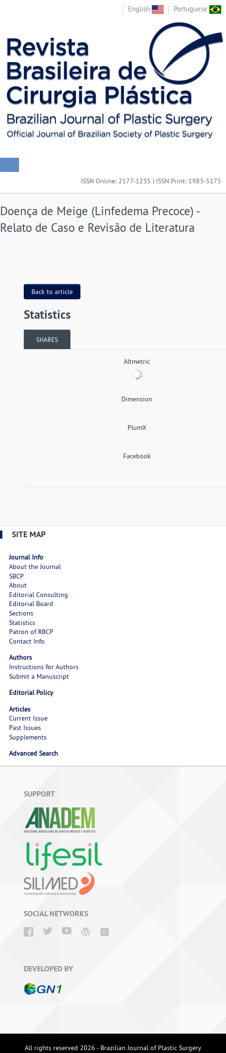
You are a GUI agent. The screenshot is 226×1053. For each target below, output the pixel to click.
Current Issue (28, 718)
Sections (21, 613)
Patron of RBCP (31, 631)
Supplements (28, 737)
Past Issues (25, 727)
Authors (20, 657)
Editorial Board (31, 603)
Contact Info (27, 641)
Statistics (22, 622)
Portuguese (197, 8)
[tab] (47, 339)
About (18, 585)
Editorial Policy (31, 692)
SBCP (16, 576)
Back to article (52, 291)
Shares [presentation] (47, 339)
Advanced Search (33, 753)
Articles (19, 709)
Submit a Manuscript (39, 676)
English (146, 8)
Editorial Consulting (38, 594)
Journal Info (26, 557)
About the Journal (35, 566)
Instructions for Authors (44, 667)
